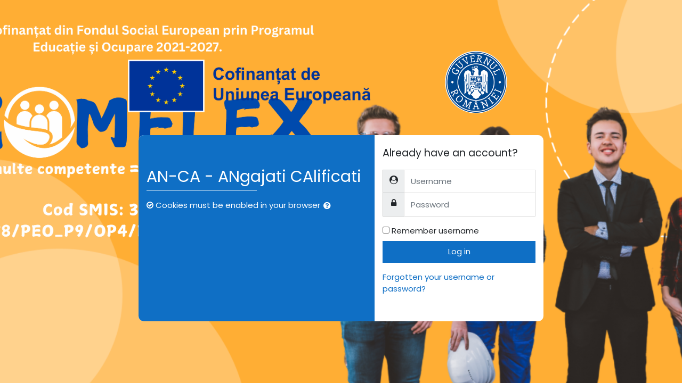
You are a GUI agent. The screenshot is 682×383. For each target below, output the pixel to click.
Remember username (435, 230)
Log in (459, 251)
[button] (329, 206)
